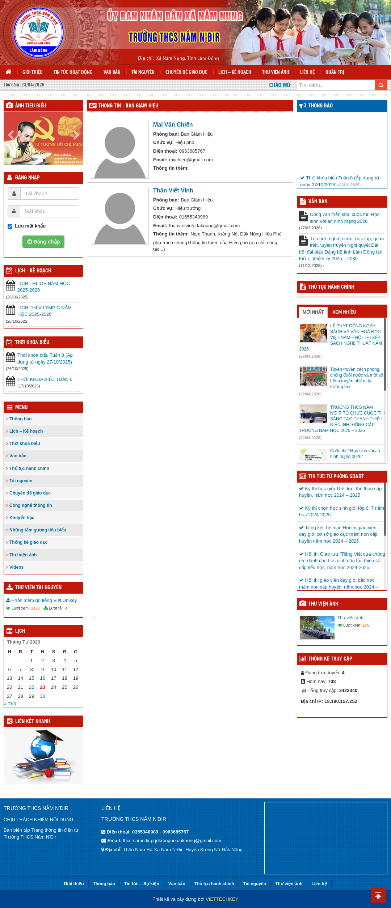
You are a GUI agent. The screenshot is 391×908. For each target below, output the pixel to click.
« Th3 (10, 704)
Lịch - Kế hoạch (33, 270)
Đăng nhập (27, 178)
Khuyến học (21, 517)
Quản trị (334, 72)
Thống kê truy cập (330, 659)
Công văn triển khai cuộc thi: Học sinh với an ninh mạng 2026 (344, 218)
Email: (160, 159)
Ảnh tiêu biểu (30, 106)
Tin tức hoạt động (73, 72)
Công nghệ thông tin (30, 505)
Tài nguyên (143, 72)
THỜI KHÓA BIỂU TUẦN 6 (44, 379)
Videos (16, 567)
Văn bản (112, 72)
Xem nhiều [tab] (344, 312)
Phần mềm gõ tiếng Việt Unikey (41, 600)
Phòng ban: (166, 134)
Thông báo (20, 418)
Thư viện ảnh (275, 72)
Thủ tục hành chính (29, 468)
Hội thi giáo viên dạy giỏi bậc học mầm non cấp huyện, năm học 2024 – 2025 (338, 586)
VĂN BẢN (317, 201)
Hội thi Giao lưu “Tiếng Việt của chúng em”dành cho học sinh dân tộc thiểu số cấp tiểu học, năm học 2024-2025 (342, 560)
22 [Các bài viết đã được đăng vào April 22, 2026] (31, 687)
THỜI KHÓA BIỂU (32, 342)
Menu (21, 407)
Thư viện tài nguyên (38, 587)
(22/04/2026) (310, 356)
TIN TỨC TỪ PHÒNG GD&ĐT (336, 476)
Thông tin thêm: (171, 168)
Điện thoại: (165, 151)
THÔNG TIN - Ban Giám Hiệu (128, 106)
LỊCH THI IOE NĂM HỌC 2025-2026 (43, 287)
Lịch (20, 631)
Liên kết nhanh (32, 721)
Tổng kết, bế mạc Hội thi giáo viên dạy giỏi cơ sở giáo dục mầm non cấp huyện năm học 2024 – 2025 (338, 534)
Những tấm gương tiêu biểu (37, 530)
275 (365, 625)
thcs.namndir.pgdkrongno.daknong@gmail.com (172, 840)
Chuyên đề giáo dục (186, 72)
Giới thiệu (32, 72)
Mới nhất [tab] (313, 312)
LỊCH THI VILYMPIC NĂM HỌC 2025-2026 (44, 311)
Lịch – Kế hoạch (234, 72)
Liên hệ (307, 72)
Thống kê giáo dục (28, 542)
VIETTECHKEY (222, 899)
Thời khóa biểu (24, 443)
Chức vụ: (163, 142)
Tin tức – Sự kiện (141, 883)
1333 (35, 608)
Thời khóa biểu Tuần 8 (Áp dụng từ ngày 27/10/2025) (45, 358)
